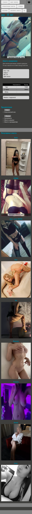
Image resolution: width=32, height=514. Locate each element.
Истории (5, 10)
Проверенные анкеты (9, 6)
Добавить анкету (15, 10)
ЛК (24, 10)
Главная (5, 2)
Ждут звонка (14, 2)
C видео (20, 6)
